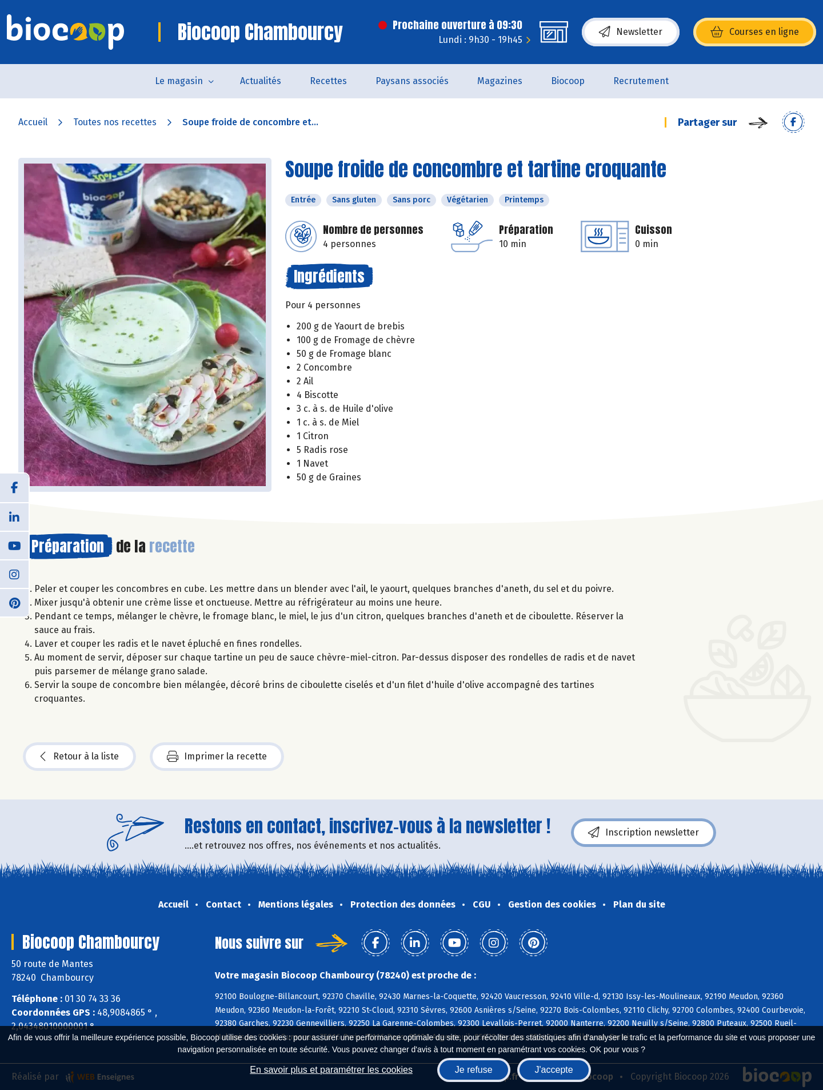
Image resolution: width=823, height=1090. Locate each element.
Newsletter (630, 32)
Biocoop (568, 80)
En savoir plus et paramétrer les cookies (331, 1070)
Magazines (499, 80)
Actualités (260, 80)
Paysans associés (412, 80)
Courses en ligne (754, 32)
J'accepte (554, 1070)
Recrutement (641, 80)
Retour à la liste (79, 756)
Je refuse (474, 1070)
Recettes (328, 80)
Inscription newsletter (643, 832)
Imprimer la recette (217, 756)
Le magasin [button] (179, 80)
